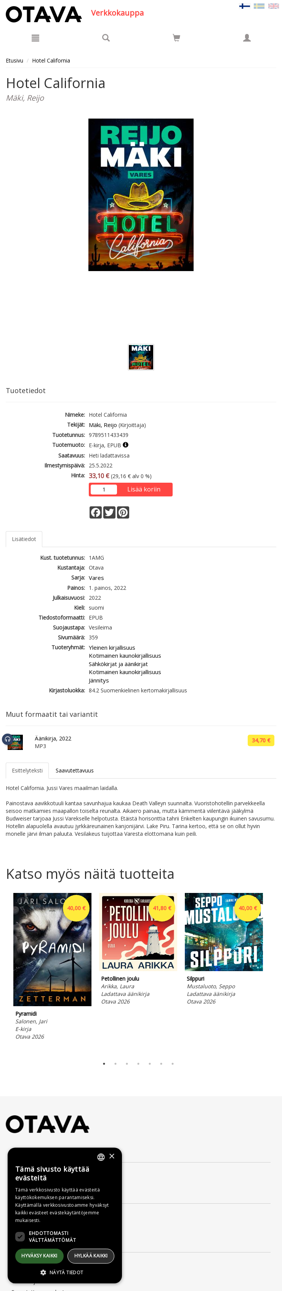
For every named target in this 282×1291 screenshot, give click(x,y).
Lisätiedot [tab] (24, 539)
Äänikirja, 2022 (53, 738)
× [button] (111, 1156)
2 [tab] (115, 1064)
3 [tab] (127, 1064)
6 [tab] (161, 1064)
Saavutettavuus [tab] (75, 770)
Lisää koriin (143, 489)
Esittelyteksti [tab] (27, 770)
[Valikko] (35, 38)
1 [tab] (104, 1064)
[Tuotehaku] (106, 38)
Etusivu (14, 60)
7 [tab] (172, 1064)
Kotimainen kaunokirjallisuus (125, 655)
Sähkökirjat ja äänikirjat (118, 664)
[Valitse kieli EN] (273, 5)
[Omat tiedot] (247, 38)
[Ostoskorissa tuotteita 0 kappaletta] (176, 39)
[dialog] (65, 1215)
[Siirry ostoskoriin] (176, 38)
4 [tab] (138, 1064)
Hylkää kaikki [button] (91, 1255)
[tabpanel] (52, 967)
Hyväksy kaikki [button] (39, 1255)
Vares (96, 577)
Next (272, 973)
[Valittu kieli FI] (244, 5)
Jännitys (99, 680)
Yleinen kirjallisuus (112, 647)
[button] (64, 1272)
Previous (4, 973)
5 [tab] (150, 1064)
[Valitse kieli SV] (259, 5)
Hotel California (51, 60)
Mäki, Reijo (103, 425)
